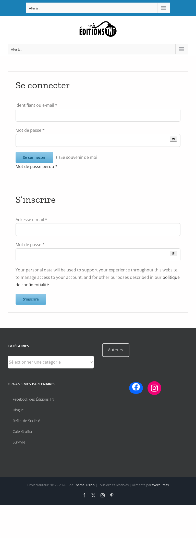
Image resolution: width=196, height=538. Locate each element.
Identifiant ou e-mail (36, 105)
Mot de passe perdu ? (36, 166)
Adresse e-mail (31, 219)
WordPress (160, 485)
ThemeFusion (84, 485)
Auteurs (115, 350)
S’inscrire (31, 299)
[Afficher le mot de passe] (173, 139)
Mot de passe (30, 130)
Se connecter (34, 157)
